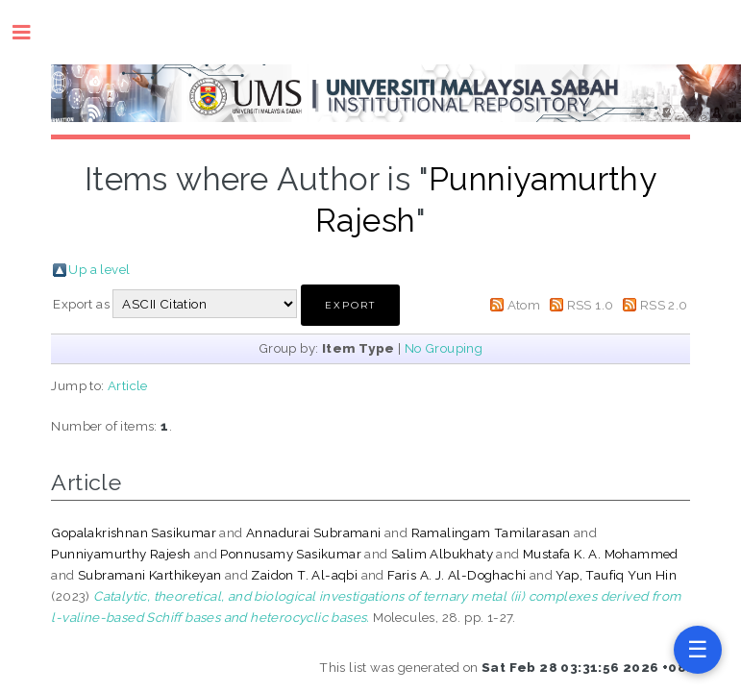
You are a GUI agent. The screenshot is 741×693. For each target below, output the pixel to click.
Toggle (31, 32)
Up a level (99, 269)
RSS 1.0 (590, 304)
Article (128, 385)
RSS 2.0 (664, 304)
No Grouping (443, 348)
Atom (524, 304)
